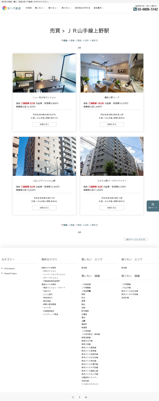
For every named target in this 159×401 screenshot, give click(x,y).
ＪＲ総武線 (86, 284)
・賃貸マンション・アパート (53, 287)
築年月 (93, 40)
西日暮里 (85, 310)
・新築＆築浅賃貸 (48, 304)
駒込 (83, 304)
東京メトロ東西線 (89, 350)
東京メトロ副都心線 (90, 370)
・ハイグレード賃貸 (49, 314)
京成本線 (85, 380)
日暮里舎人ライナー (90, 377)
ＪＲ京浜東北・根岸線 (91, 334)
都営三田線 (86, 344)
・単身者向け (47, 297)
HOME (29, 7)
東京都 (84, 267)
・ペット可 (46, 307)
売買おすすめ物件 (48, 267)
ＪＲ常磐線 (86, 287)
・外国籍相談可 (47, 310)
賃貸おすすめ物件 (48, 284)
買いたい (39, 7)
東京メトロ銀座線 (89, 347)
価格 (64, 40)
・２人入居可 (47, 294)
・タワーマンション (49, 277)
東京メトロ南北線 (89, 360)
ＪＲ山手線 (86, 290)
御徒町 (84, 324)
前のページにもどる (135, 239)
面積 (71, 40)
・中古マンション (48, 270)
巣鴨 (83, 300)
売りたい (66, 7)
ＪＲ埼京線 (86, 330)
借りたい (52, 7)
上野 (83, 320)
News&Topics (82, 7)
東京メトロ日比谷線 (90, 357)
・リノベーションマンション (53, 274)
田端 (83, 307)
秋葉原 (84, 327)
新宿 (83, 294)
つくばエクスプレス (90, 383)
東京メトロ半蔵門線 (90, 364)
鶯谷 (83, 317)
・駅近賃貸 (46, 300)
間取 (78, 40)
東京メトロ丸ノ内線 (90, 374)
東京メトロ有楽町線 (90, 354)
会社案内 (98, 7)
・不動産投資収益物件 (50, 280)
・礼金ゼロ (46, 290)
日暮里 (84, 314)
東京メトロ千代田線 (90, 367)
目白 (83, 297)
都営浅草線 (86, 337)
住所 (85, 40)
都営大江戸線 (87, 340)
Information (9, 268)
